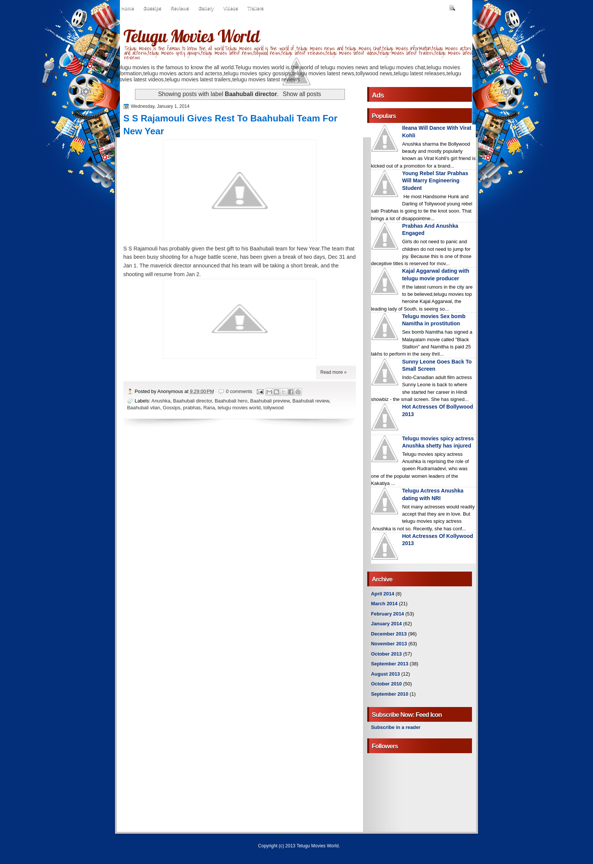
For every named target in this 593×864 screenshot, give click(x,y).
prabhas (191, 407)
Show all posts (302, 94)
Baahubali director (192, 401)
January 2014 (386, 623)
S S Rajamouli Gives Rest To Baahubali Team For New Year (230, 124)
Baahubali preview (269, 401)
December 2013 (389, 634)
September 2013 (389, 664)
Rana (209, 407)
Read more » (333, 372)
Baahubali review (310, 401)
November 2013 (389, 643)
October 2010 (386, 684)
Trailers (256, 8)
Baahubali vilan (143, 407)
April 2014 (382, 594)
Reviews (180, 8)
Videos (230, 8)
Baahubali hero (231, 401)
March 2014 (384, 603)
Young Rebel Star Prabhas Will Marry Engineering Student (435, 180)
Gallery (206, 8)
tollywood (273, 407)
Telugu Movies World (191, 36)
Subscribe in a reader (396, 727)
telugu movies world (239, 407)
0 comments (239, 391)
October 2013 (386, 654)
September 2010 (389, 694)
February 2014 (387, 614)
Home (127, 8)
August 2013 (385, 674)
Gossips (152, 8)
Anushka (160, 401)
